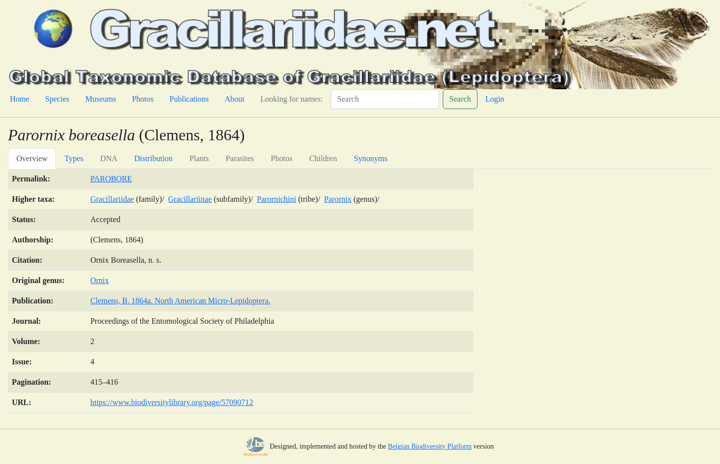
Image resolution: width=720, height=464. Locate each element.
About (234, 99)
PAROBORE (111, 178)
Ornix (99, 280)
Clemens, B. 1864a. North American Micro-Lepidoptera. (180, 300)
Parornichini (276, 199)
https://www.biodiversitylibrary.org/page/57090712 (171, 402)
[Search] (385, 99)
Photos (143, 99)
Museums (100, 99)
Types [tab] (73, 158)
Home (19, 99)
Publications (189, 99)
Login (494, 99)
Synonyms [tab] (371, 158)
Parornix (338, 199)
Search (460, 99)
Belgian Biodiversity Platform (430, 446)
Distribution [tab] (153, 158)
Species (57, 99)
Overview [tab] (32, 158)
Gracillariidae (112, 199)
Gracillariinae (190, 199)
